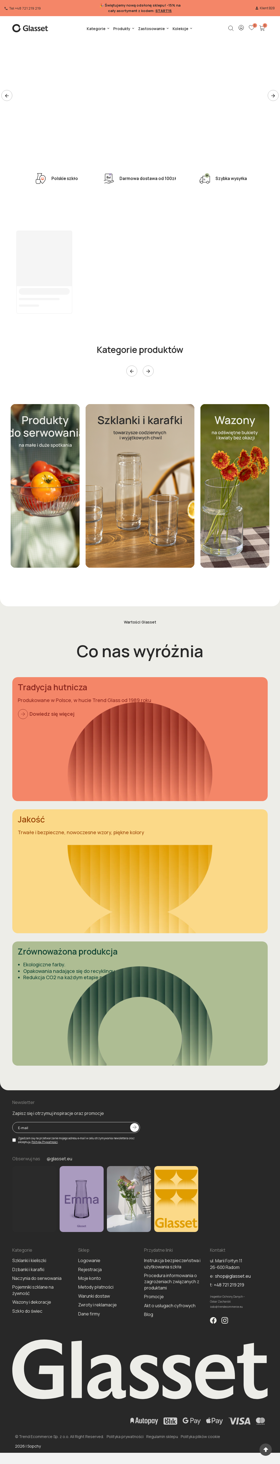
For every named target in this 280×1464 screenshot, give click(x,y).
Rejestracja (90, 1291)
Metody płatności (95, 1309)
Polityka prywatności (125, 1458)
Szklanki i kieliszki (29, 1282)
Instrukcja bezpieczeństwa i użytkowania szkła (172, 1285)
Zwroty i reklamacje (97, 1327)
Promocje (154, 1318)
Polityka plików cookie (200, 1458)
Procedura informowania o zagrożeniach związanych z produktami (171, 1303)
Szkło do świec (27, 1333)
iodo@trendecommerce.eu (226, 1328)
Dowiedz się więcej (46, 714)
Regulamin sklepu (162, 1458)
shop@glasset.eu (233, 1298)
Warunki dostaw (94, 1318)
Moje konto (89, 1300)
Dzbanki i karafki (28, 1291)
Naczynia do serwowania (37, 1300)
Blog (148, 1336)
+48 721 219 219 (229, 1307)
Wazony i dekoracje (31, 1324)
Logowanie (89, 1282)
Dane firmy (89, 1336)
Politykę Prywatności (44, 1164)
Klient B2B (265, 8)
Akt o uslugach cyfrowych (170, 1327)
